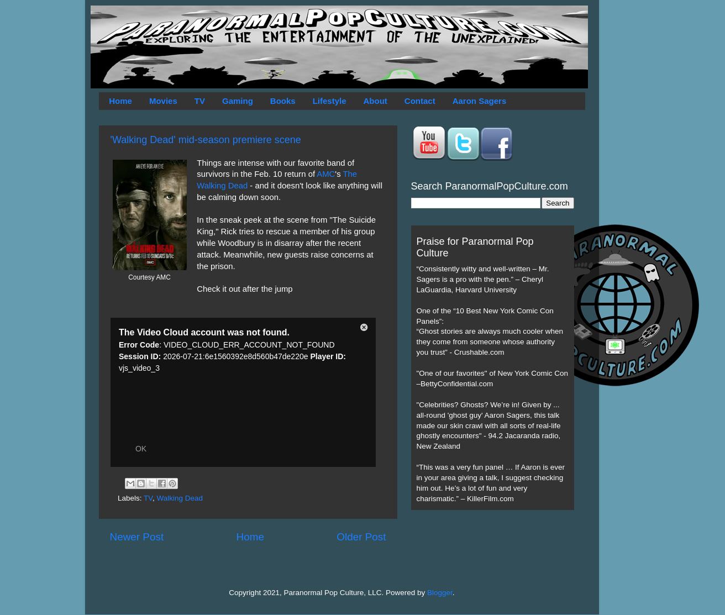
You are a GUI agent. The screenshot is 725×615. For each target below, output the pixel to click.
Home (120, 101)
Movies (163, 101)
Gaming (237, 101)
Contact (419, 101)
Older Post (361, 537)
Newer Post (137, 537)
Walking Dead (180, 498)
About (375, 101)
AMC (326, 174)
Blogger (440, 592)
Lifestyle (329, 101)
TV (200, 101)
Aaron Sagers (480, 101)
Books (283, 101)
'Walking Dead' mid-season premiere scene (206, 139)
